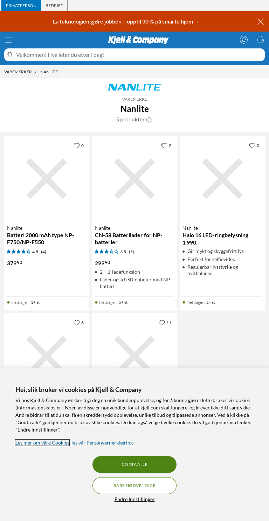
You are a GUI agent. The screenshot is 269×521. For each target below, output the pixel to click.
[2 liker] (166, 145)
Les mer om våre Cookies (42, 443)
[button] (149, 119)
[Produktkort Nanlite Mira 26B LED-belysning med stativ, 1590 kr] (134, 356)
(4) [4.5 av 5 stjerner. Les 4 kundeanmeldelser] (43, 251)
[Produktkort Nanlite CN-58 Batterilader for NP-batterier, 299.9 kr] (134, 178)
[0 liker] (79, 145)
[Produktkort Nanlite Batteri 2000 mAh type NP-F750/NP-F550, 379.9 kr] (46, 178)
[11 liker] (165, 322)
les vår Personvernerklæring (102, 443)
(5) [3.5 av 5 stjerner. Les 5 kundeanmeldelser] (131, 251)
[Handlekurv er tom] (260, 39)
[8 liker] (79, 322)
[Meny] (8, 40)
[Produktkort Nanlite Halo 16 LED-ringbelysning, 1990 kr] (222, 178)
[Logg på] (243, 39)
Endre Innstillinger (135, 499)
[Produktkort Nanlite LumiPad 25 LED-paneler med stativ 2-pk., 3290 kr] (46, 356)
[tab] (21, 5)
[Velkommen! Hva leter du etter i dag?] (139, 55)
